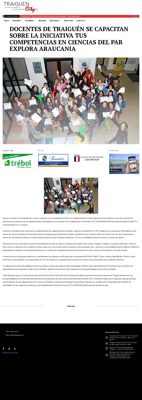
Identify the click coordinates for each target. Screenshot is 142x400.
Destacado (64, 143)
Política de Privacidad (10, 353)
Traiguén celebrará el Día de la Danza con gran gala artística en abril (123, 343)
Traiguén (79, 143)
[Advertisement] (90, 5)
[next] (136, 16)
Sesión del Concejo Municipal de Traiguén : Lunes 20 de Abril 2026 (121, 348)
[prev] (132, 16)
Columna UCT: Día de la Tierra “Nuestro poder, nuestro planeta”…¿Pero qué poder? (51, 16)
